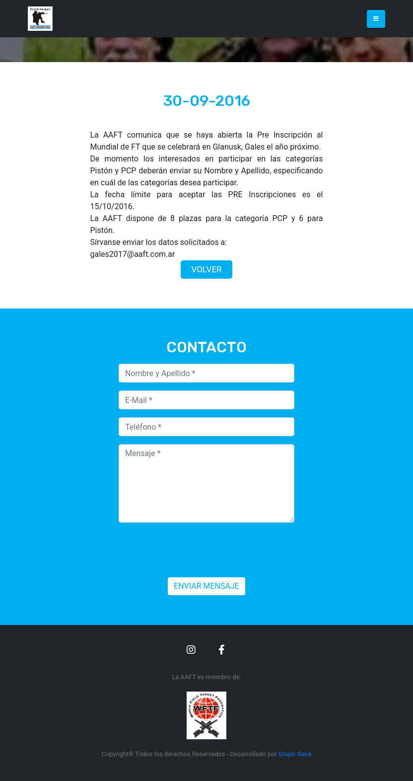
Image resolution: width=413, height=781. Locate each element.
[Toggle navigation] (376, 19)
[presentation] (194, 550)
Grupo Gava (294, 754)
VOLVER (206, 269)
